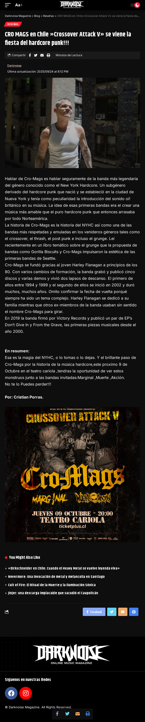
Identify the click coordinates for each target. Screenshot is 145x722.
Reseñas (13, 24)
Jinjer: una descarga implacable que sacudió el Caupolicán (53, 593)
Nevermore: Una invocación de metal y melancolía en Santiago (56, 577)
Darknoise (14, 65)
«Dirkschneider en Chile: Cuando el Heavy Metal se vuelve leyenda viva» (64, 568)
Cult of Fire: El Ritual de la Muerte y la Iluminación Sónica (52, 585)
